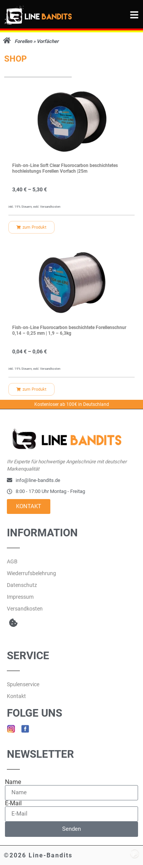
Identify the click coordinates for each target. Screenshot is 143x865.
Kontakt (16, 696)
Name (13, 782)
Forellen (23, 41)
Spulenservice (23, 684)
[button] (13, 623)
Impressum (20, 597)
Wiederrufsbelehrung (31, 573)
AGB (12, 561)
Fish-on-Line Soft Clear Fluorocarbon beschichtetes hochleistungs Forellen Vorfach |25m (65, 168)
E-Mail (13, 803)
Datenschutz (22, 585)
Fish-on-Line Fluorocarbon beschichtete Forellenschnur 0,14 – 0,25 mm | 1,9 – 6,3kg (69, 330)
